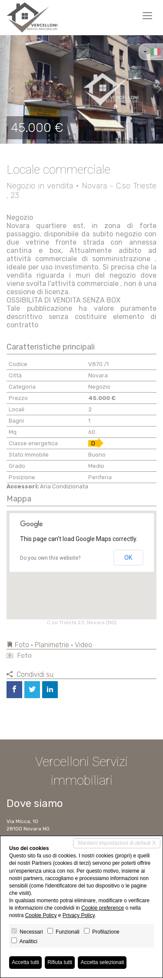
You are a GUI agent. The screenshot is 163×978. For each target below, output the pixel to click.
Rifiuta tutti (59, 962)
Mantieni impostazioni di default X (117, 843)
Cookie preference (102, 908)
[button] (8, 89)
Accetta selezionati (102, 962)
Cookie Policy (41, 915)
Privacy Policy (79, 915)
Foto (19, 655)
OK (128, 557)
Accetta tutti (25, 962)
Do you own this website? (50, 558)
